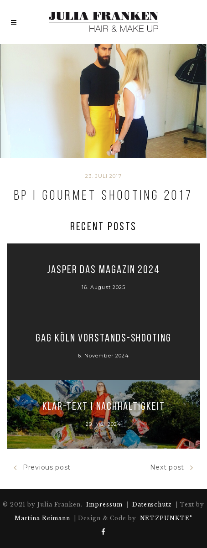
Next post (171, 467)
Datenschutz (152, 504)
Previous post (42, 467)
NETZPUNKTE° (166, 518)
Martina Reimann (42, 518)
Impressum (104, 504)
